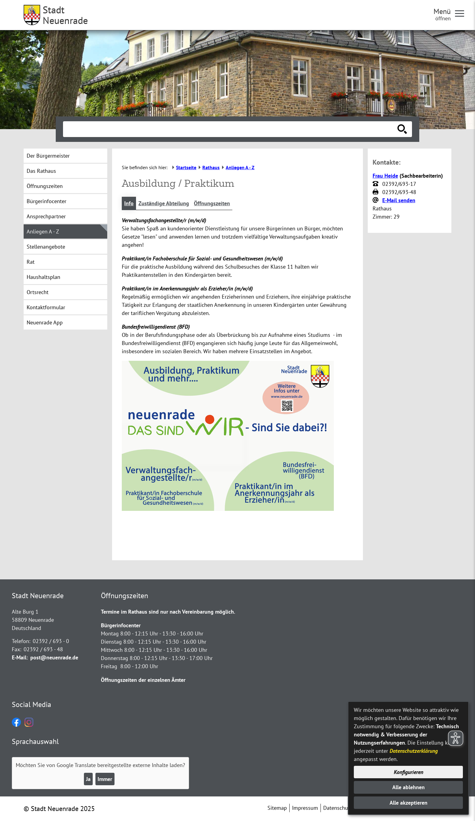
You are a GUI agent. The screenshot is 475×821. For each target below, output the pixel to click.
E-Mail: (20, 657)
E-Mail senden (398, 200)
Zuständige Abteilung (163, 203)
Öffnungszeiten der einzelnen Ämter (143, 679)
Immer (105, 779)
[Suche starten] (402, 129)
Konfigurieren (408, 772)
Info (129, 203)
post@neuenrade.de (54, 657)
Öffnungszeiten (212, 203)
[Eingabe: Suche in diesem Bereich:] (230, 129)
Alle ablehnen (408, 787)
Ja (88, 779)
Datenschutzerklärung (414, 750)
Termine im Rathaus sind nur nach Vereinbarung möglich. (168, 611)
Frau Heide (385, 175)
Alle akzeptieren (408, 802)
